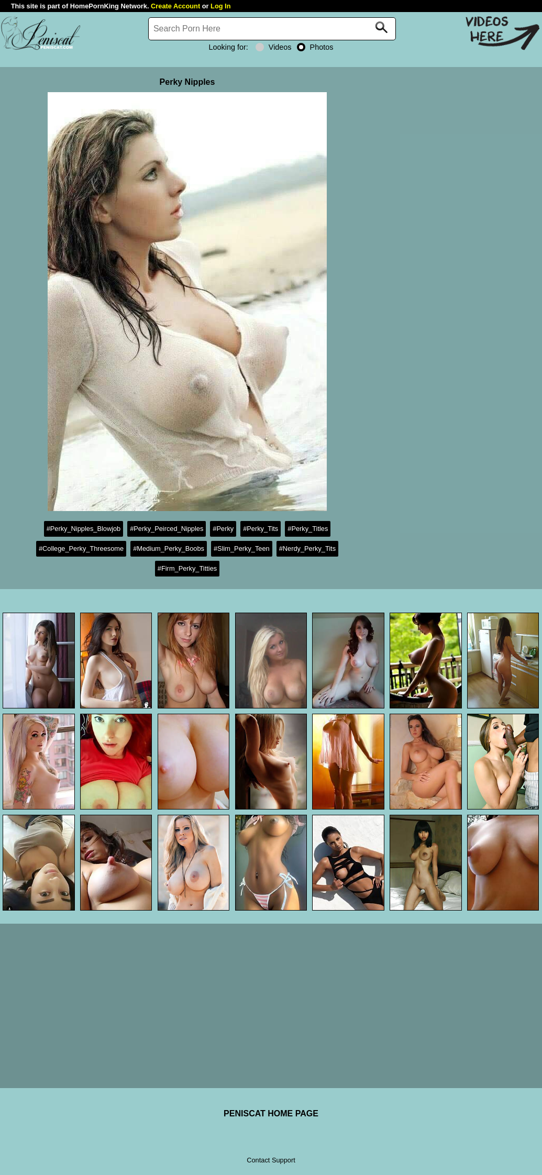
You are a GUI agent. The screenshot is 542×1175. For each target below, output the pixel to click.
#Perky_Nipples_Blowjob (84, 529)
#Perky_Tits (260, 529)
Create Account (175, 6)
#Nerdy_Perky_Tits (307, 548)
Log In (220, 6)
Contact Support (271, 1160)
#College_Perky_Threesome (81, 548)
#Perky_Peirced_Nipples (166, 529)
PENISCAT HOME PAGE (271, 1113)
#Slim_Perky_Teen (242, 548)
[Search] (272, 28)
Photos (315, 47)
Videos (274, 47)
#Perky (223, 529)
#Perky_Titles (307, 529)
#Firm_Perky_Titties (187, 568)
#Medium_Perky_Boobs (168, 548)
